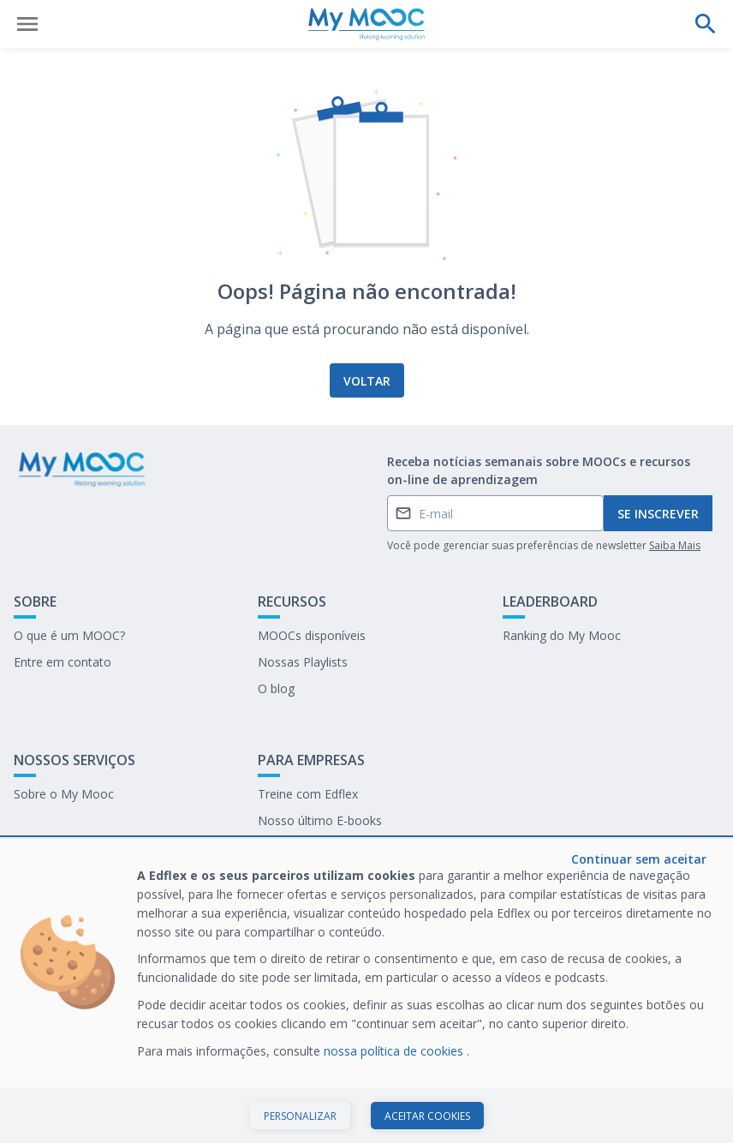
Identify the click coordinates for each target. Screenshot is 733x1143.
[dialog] (366, 991)
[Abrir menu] (27, 24)
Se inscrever (658, 514)
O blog (276, 688)
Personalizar (300, 1116)
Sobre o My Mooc (64, 794)
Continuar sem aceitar (638, 859)
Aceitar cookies (427, 1116)
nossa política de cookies (395, 1051)
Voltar (366, 381)
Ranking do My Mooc (562, 635)
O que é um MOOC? (69, 635)
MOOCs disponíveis (312, 635)
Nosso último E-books (320, 820)
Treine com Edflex (308, 794)
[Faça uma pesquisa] (705, 24)
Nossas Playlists (303, 662)
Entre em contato (62, 662)
